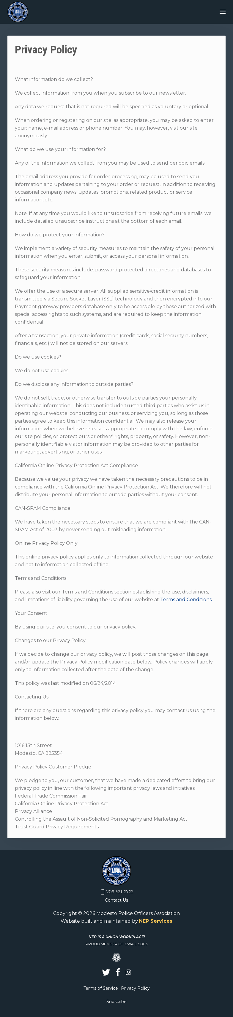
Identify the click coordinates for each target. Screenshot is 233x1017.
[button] (223, 12)
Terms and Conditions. (186, 599)
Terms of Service (101, 988)
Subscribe (116, 1001)
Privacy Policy (135, 988)
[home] (17, 12)
